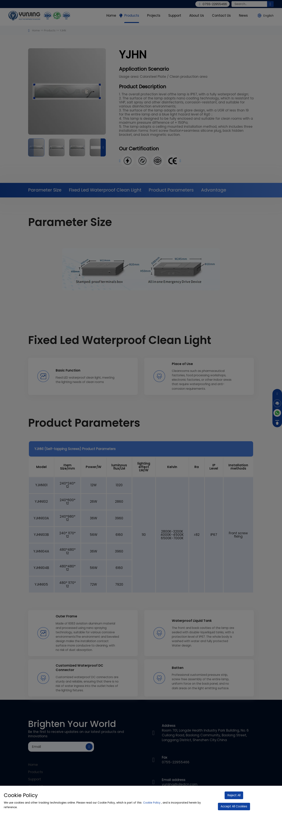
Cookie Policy (151, 803)
